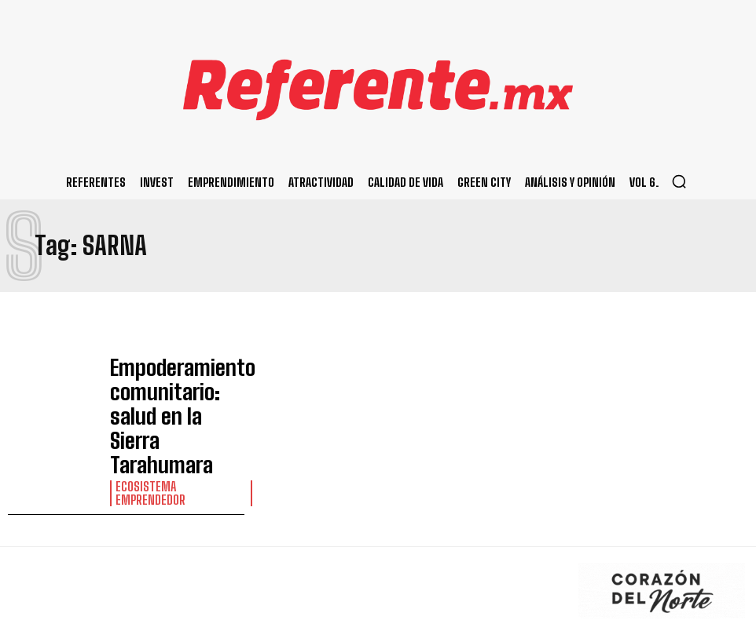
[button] (679, 181)
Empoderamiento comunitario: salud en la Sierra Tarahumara (172, 385)
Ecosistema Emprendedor (173, 416)
